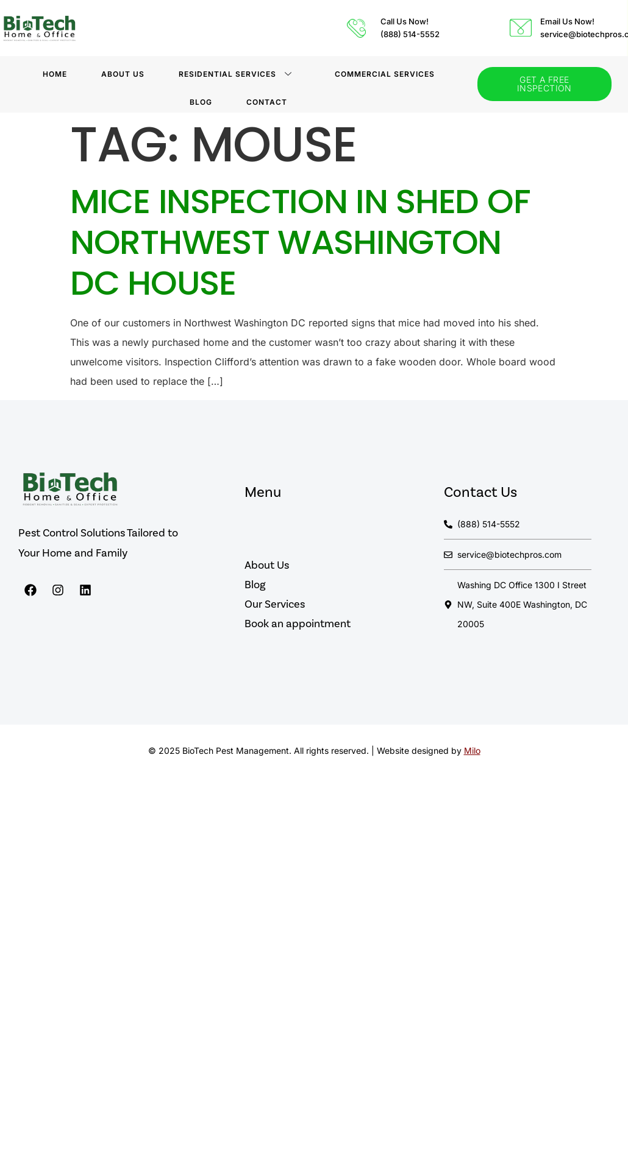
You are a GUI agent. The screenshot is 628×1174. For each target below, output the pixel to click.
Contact (266, 102)
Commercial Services (385, 74)
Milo (472, 750)
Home (55, 74)
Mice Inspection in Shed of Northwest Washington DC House (300, 242)
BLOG (201, 102)
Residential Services (235, 74)
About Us (123, 74)
